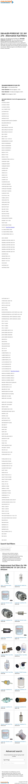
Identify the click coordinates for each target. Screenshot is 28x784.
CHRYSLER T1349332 (6, 191)
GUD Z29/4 (4, 263)
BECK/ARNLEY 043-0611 (7, 132)
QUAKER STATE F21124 (7, 465)
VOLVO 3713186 (5, 513)
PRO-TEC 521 (5, 450)
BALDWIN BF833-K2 (6, 123)
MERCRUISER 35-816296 (7, 391)
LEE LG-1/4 (4, 348)
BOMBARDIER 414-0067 (7, 141)
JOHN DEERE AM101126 (7, 330)
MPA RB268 (4, 427)
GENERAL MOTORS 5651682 (8, 247)
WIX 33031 (4, 540)
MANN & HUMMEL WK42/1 (8, 375)
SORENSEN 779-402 (6, 493)
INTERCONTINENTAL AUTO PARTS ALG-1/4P (12, 314)
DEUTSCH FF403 (5, 213)
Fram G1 (4, 227)
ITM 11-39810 (5, 328)
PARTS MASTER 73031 (7, 445)
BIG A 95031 (4, 136)
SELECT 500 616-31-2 (6, 474)
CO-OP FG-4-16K (5, 195)
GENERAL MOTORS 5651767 (8, 251)
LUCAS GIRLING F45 (6, 368)
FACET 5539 (4, 222)
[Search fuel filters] (14, 547)
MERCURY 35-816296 (6, 398)
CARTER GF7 (4, 170)
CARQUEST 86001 (6, 163)
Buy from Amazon (10, 227)
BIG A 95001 (4, 134)
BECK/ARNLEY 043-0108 (7, 127)
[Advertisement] (14, 18)
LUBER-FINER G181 (6, 357)
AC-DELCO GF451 (6, 102)
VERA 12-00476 (5, 508)
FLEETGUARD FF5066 (6, 225)
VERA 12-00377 (5, 506)
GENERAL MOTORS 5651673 (8, 242)
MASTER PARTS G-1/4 (6, 384)
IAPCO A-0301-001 (6, 303)
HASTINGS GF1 (5, 265)
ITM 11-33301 (5, 323)
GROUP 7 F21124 (6, 260)
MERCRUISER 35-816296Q (8, 393)
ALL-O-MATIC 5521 (6, 109)
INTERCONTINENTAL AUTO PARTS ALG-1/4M (12, 312)
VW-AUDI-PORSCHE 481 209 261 (9, 518)
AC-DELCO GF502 (6, 107)
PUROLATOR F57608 (6, 461)
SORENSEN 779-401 (6, 490)
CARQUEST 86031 (6, 166)
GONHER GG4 (5, 254)
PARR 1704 (4, 443)
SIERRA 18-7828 (5, 486)
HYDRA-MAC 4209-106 (7, 300)
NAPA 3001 (4, 429)
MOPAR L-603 (5, 416)
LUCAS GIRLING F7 (6, 371)
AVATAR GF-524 (5, 116)
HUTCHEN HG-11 (6, 298)
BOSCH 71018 (5, 154)
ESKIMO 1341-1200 (6, 220)
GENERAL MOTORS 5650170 (8, 240)
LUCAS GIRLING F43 (6, 366)
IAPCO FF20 (4, 307)
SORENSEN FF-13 (6, 495)
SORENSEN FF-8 (5, 497)
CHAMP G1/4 (5, 177)
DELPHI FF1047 (5, 207)
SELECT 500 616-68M (6, 477)
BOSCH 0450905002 (6, 148)
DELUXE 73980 (5, 211)
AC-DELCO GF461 (6, 104)
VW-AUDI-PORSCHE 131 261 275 (9, 515)
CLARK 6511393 (5, 193)
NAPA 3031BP (5, 434)
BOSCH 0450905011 (6, 150)
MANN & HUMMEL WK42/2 (8, 378)
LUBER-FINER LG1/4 (6, 359)
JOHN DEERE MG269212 (7, 337)
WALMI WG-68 (5, 522)
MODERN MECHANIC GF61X (8, 411)
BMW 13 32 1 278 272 (7, 138)
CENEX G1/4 (4, 172)
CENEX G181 (4, 175)
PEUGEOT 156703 (6, 447)
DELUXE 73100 (5, 209)
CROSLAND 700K (5, 202)
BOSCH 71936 (5, 157)
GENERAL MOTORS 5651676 (8, 244)
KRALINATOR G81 (6, 344)
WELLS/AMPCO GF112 (7, 531)
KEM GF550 (4, 341)
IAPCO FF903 (5, 309)
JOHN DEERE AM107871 (7, 332)
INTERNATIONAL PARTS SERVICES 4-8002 (11, 316)
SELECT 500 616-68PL (7, 479)
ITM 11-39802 (5, 325)
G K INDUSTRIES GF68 (7, 229)
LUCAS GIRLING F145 (6, 362)
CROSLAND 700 (5, 200)
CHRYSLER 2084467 (6, 184)
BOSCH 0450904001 (6, 143)
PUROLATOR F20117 (6, 454)
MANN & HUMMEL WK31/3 (8, 373)
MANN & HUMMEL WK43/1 (8, 380)
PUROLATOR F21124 (6, 459)
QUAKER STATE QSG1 (6, 468)
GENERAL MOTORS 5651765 (8, 249)
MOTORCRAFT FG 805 (7, 422)
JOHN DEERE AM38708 (7, 334)
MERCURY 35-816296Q (7, 402)
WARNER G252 (5, 529)
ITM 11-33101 (5, 321)
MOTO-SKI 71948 (6, 418)
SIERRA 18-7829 (5, 488)
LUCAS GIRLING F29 (6, 364)
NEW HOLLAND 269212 (7, 436)
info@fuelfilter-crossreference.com (21, 783)
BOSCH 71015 (5, 152)
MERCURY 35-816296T (7, 404)
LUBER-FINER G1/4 (6, 355)
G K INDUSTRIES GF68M (7, 231)
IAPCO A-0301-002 (6, 305)
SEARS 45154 (5, 472)
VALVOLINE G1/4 (5, 504)
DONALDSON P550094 (7, 218)
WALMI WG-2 (5, 520)
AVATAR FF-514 (5, 114)
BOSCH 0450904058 (6, 145)
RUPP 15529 (4, 470)
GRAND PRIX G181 (6, 258)
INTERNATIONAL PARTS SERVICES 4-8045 (11, 319)
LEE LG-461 (4, 350)
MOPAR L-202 (5, 413)
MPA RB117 (4, 425)
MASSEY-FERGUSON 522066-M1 (9, 382)
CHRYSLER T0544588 (6, 188)
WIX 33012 (4, 536)
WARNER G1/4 (5, 524)
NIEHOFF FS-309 (5, 438)
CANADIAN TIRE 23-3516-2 (8, 159)
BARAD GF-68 (5, 125)
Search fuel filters (5, 549)
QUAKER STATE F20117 (7, 463)
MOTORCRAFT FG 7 (6, 420)
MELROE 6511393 (6, 389)
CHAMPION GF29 (6, 182)
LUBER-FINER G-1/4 (6, 353)
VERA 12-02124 (5, 511)
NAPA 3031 (4, 431)
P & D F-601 (4, 440)
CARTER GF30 (5, 168)
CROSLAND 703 (5, 204)
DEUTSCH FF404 (5, 216)
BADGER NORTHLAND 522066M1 (9, 120)
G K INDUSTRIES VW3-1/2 (7, 234)
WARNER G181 (5, 527)
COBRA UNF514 (5, 197)
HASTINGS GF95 (5, 267)
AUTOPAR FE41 (5, 111)
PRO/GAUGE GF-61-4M (7, 452)
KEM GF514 (4, 339)
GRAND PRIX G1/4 (6, 256)
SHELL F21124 (5, 484)
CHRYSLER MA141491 (7, 186)
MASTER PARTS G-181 (7, 387)
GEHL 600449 (5, 238)
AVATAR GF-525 (5, 118)
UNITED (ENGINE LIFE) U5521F (9, 499)
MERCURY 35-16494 (6, 396)
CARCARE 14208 (5, 161)
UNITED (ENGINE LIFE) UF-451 (9, 502)
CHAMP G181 (5, 179)
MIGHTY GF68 (5, 406)
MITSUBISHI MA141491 (7, 409)
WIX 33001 (4, 533)
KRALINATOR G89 (6, 346)
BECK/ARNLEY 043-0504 (7, 129)
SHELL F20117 (5, 481)
